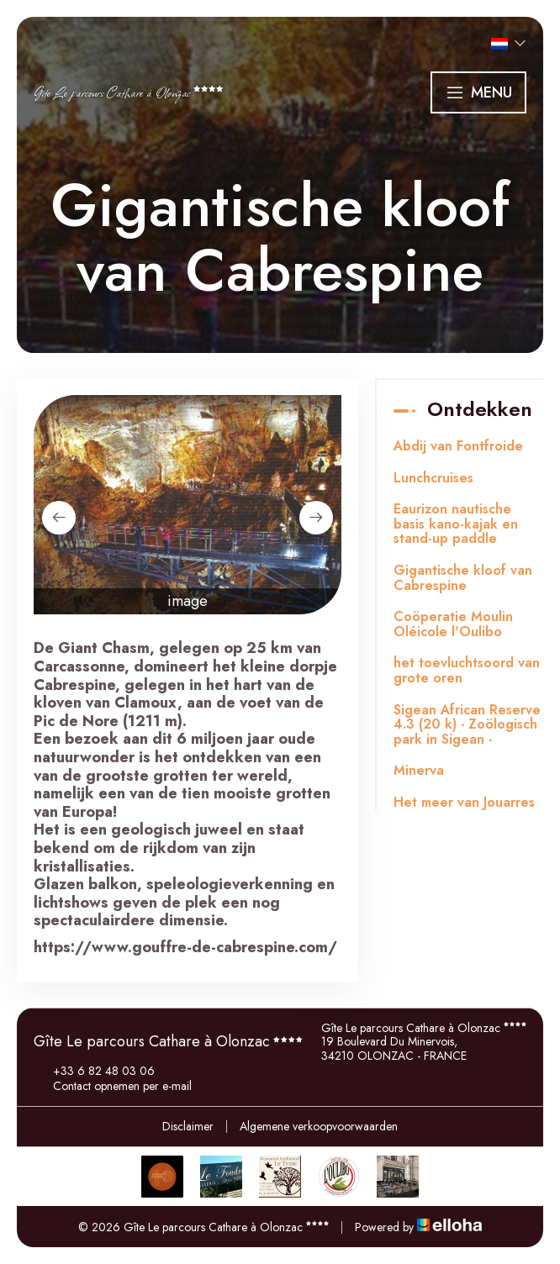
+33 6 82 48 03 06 (94, 1070)
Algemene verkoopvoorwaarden (319, 1126)
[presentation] (59, 518)
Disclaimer (188, 1126)
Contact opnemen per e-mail (113, 1085)
